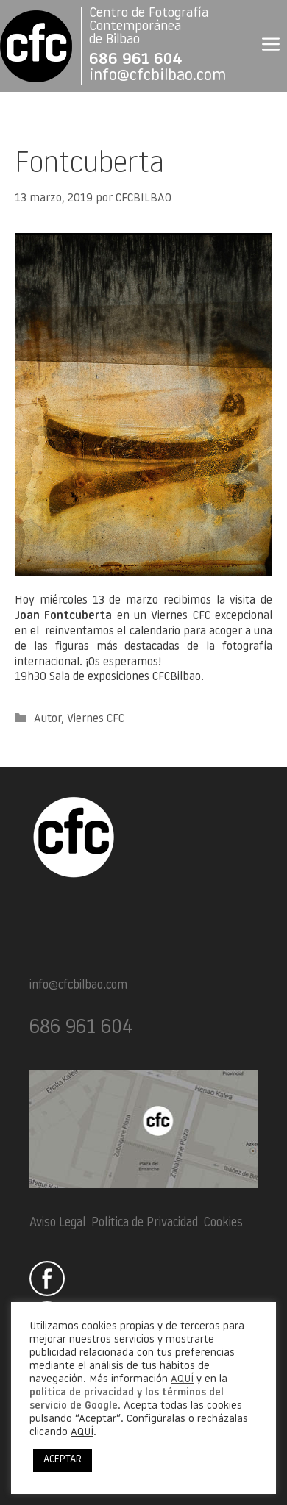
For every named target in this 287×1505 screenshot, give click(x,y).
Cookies (223, 1223)
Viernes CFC (95, 719)
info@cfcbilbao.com (157, 76)
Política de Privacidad (144, 1223)
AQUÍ (182, 1379)
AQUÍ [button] (82, 1432)
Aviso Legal (57, 1223)
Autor (47, 719)
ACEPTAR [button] (62, 1459)
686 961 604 (136, 59)
